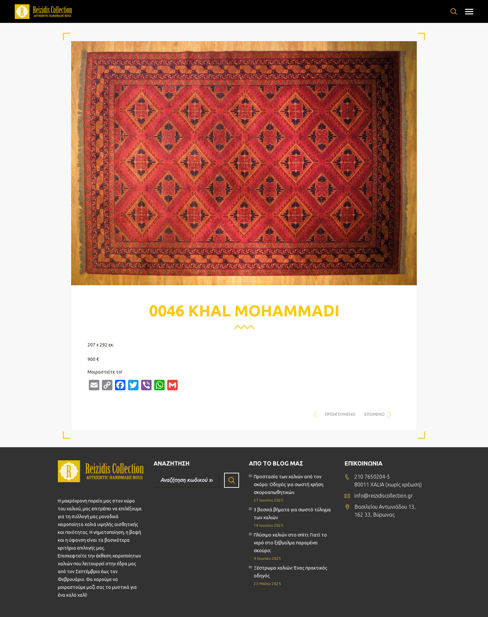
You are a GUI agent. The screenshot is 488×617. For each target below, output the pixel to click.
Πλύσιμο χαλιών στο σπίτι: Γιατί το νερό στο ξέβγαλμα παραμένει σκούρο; (290, 542)
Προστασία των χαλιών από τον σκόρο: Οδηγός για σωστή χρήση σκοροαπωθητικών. (288, 484)
